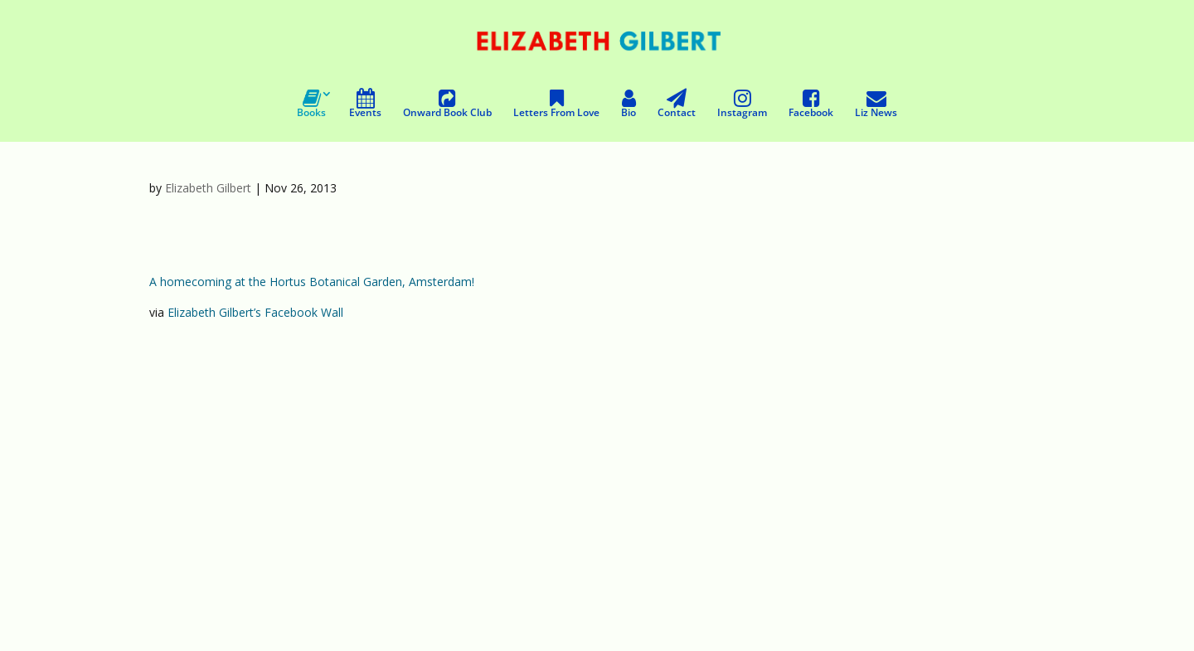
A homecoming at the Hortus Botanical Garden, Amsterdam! (311, 281)
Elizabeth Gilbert (208, 188)
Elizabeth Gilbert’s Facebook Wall (255, 312)
